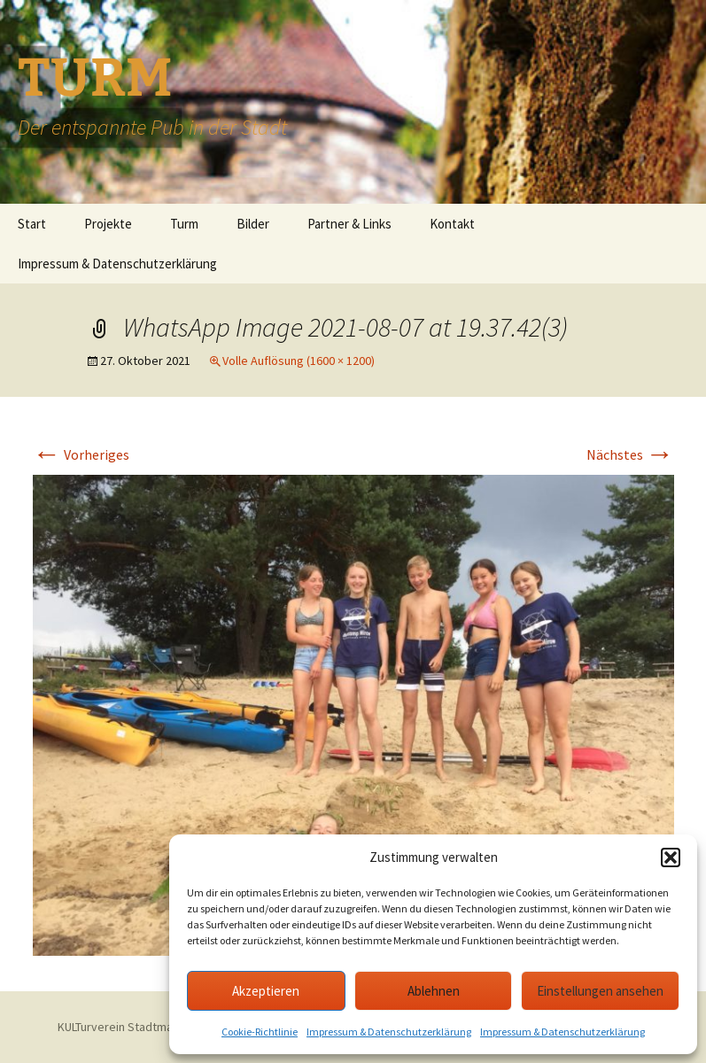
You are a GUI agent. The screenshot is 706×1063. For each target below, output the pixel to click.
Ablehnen (433, 990)
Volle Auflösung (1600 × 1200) (298, 361)
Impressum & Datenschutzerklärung (388, 1031)
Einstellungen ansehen (600, 990)
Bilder (253, 223)
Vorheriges (81, 454)
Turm (184, 223)
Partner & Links (349, 223)
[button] (670, 857)
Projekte (108, 223)
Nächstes (630, 454)
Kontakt (452, 223)
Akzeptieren (265, 990)
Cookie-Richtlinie (259, 1031)
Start (32, 223)
